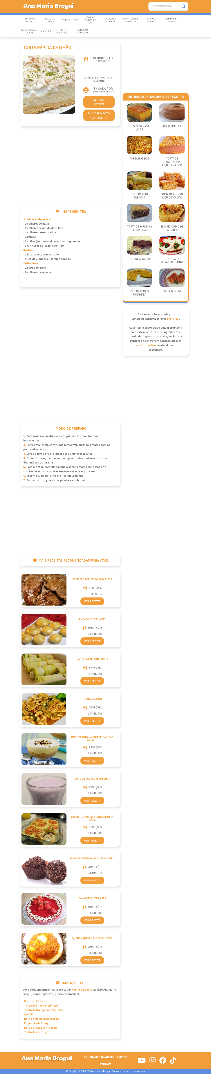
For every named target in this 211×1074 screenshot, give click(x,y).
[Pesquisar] (183, 6)
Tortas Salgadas (82, 990)
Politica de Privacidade (99, 1057)
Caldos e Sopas (150, 20)
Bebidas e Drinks (170, 20)
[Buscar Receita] (163, 6)
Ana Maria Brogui (30, 20)
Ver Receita (92, 601)
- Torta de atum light (36, 1032)
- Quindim (29, 1014)
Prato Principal (62, 31)
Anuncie (122, 1057)
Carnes (66, 20)
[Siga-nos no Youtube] (142, 1062)
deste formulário (145, 345)
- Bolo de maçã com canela (40, 1028)
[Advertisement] (70, 170)
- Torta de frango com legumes (43, 1010)
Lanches (46, 31)
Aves (76, 20)
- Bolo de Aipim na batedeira (41, 1019)
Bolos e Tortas (50, 20)
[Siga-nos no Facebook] (162, 1062)
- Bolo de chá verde (35, 1001)
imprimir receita (99, 102)
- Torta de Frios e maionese (40, 1006)
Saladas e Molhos (110, 20)
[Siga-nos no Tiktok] (173, 1062)
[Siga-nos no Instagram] (152, 1062)
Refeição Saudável (82, 31)
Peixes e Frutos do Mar (90, 20)
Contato (105, 1064)
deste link (173, 319)
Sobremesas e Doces (29, 31)
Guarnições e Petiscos (130, 20)
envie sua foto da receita (99, 115)
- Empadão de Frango (36, 1023)
